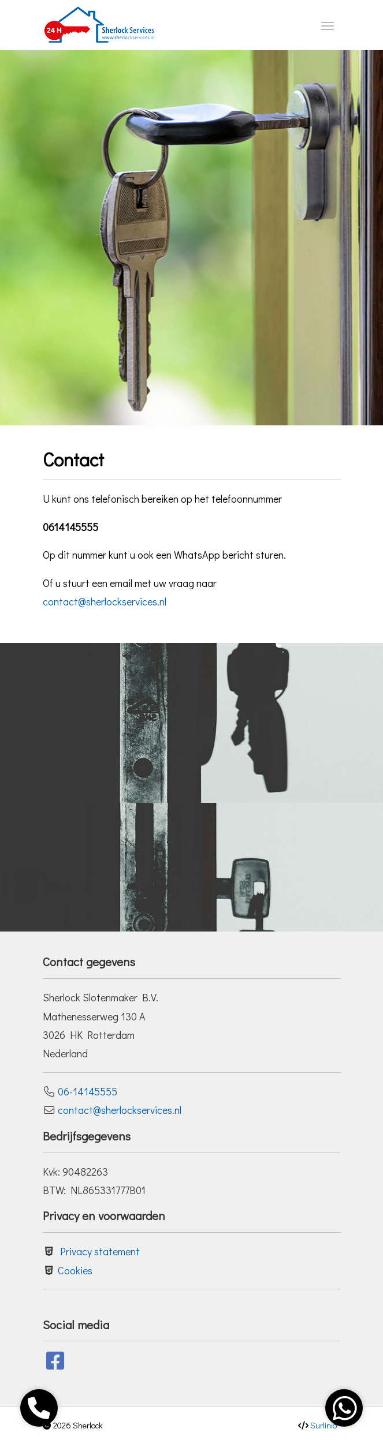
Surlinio (323, 1425)
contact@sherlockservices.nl (104, 601)
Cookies (75, 1270)
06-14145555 (87, 1091)
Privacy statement (100, 1251)
